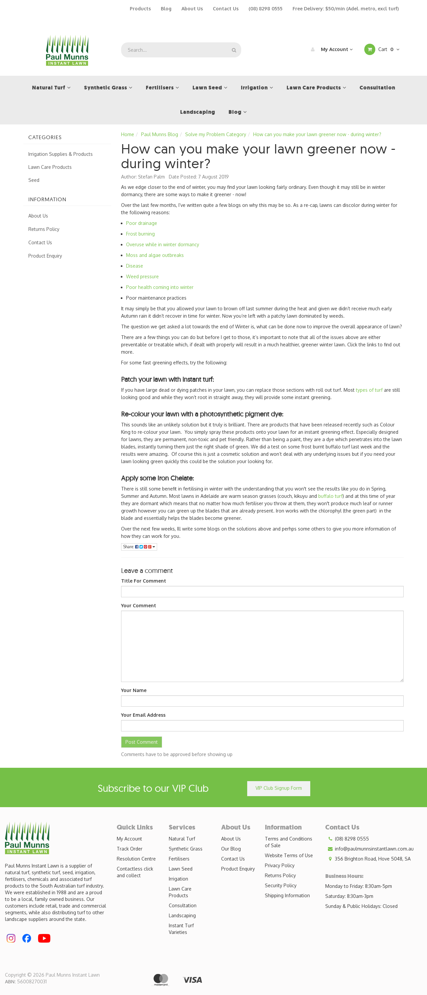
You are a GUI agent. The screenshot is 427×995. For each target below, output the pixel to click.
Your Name (133, 690)
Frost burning (140, 234)
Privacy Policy (280, 865)
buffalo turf (330, 496)
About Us (192, 8)
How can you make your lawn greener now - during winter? (317, 134)
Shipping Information (287, 895)
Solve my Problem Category (215, 134)
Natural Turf (182, 839)
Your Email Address (143, 715)
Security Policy (281, 885)
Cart (381, 49)
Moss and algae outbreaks (155, 255)
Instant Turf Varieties (181, 929)
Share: (139, 546)
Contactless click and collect (135, 872)
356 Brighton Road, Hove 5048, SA (368, 859)
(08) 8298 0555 (266, 8)
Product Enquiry (45, 256)
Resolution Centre (136, 859)
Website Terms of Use (289, 855)
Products (140, 8)
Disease (134, 266)
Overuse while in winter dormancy (162, 244)
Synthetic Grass (185, 849)
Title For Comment (143, 581)
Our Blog (231, 849)
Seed (33, 180)
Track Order (129, 849)
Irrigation (178, 879)
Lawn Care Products (50, 167)
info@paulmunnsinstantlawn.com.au (369, 849)
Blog (166, 8)
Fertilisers (179, 859)
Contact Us (226, 8)
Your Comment (138, 605)
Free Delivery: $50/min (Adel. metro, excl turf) (346, 8)
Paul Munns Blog (159, 134)
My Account (330, 49)
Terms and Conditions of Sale (288, 842)
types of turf (369, 390)
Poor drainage (141, 223)
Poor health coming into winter (159, 287)
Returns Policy (43, 229)
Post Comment (141, 742)
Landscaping (182, 915)
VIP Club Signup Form (279, 788)
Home (127, 134)
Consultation (182, 905)
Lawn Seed (180, 869)
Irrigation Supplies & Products (60, 154)
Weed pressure (142, 276)
